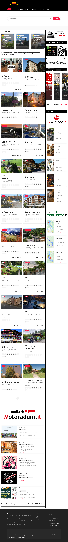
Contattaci (49, 9)
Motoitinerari (27, 9)
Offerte (39, 9)
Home (9, 9)
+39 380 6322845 (56, 523)
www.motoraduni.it (23, 534)
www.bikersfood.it (21, 535)
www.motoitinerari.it (13, 535)
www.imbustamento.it (20, 537)
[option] (7, 41)
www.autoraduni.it (29, 535)
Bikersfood (34, 9)
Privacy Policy (37, 520)
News (44, 9)
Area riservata (37, 517)
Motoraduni (19, 9)
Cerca (56, 18)
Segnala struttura (37, 514)
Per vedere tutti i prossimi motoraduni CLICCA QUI (21, 504)
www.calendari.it (12, 537)
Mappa (14, 9)
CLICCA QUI (63, 104)
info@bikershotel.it (55, 525)
